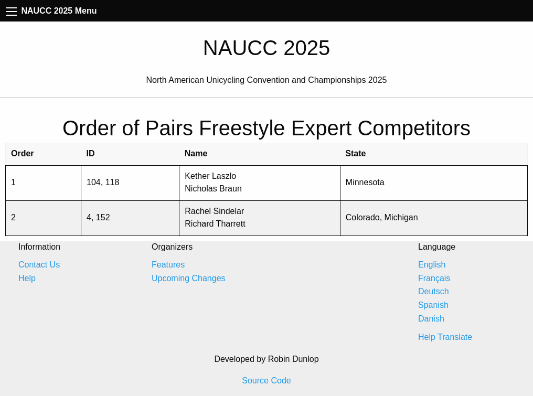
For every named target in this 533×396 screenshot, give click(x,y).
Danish (431, 318)
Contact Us (39, 264)
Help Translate (445, 337)
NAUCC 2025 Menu (51, 10)
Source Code (266, 380)
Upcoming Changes (189, 278)
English (431, 264)
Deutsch (433, 291)
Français (434, 278)
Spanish (433, 305)
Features (168, 264)
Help (27, 278)
